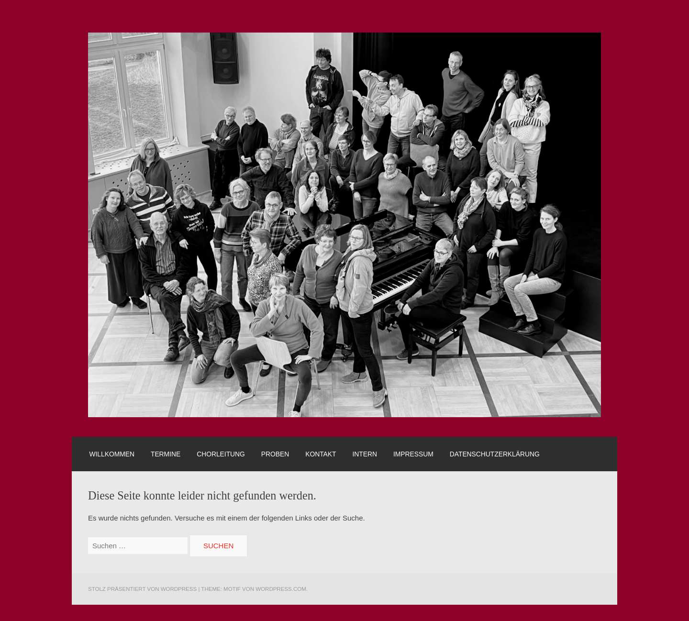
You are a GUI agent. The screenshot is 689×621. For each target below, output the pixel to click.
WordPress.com (281, 589)
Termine (165, 454)
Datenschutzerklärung (495, 454)
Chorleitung (221, 454)
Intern (365, 454)
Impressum (413, 454)
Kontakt (320, 454)
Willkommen (111, 454)
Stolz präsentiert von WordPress (142, 589)
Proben (275, 454)
